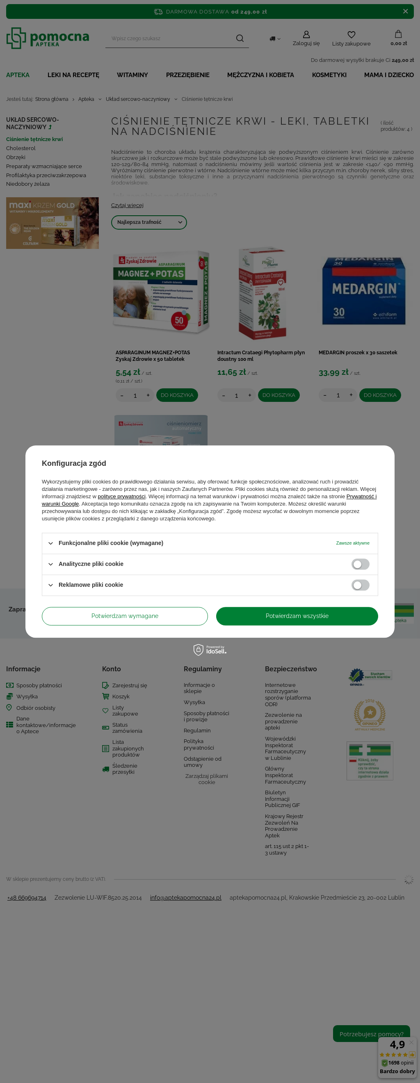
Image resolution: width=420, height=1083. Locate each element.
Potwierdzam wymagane (124, 616)
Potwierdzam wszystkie (297, 616)
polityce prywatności (122, 496)
